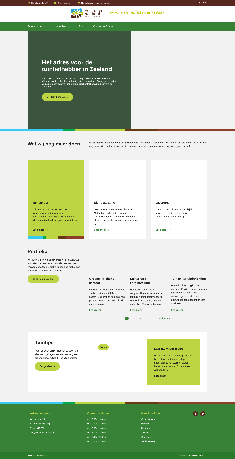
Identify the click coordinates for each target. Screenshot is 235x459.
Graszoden (146, 437)
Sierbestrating (148, 441)
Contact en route (149, 419)
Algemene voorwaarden (37, 455)
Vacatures (202, 2)
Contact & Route (103, 26)
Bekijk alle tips (47, 366)
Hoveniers (60, 26)
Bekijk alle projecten (43, 279)
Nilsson (202, 455)
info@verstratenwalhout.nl (42, 432)
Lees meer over (56, 199)
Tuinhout (145, 432)
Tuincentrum (35, 26)
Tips (81, 26)
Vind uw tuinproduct (57, 97)
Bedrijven (145, 428)
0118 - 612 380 (37, 428)
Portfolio (145, 423)
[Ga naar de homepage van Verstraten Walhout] (87, 13)
